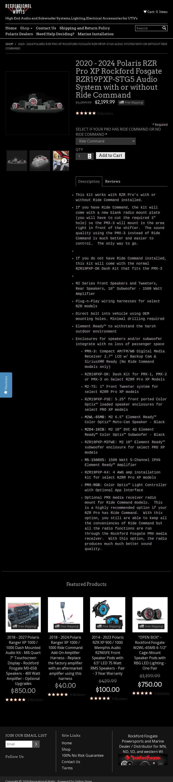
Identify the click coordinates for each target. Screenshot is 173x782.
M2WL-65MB (94, 417)
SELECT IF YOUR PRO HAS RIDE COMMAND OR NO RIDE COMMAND (118, 132)
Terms (67, 768)
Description (89, 181)
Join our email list (26, 735)
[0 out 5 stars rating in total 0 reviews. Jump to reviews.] (94, 113)
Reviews (112, 181)
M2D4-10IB (94, 429)
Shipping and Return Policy (84, 28)
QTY (79, 149)
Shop (26, 28)
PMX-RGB (92, 485)
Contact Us (46, 28)
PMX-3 (90, 351)
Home (11, 28)
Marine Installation (96, 34)
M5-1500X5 (94, 460)
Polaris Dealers (19, 34)
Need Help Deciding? (55, 34)
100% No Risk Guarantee (83, 755)
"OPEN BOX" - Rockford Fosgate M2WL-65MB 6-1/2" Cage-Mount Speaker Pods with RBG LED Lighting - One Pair (149, 653)
